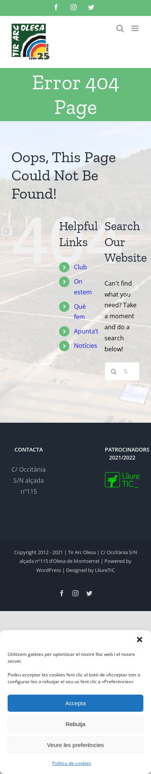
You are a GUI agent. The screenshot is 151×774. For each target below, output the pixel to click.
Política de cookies (71, 763)
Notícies (85, 345)
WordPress (48, 570)
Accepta (75, 703)
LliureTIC (105, 570)
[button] (139, 639)
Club (80, 267)
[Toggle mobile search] (120, 28)
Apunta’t (86, 331)
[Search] (114, 371)
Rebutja (75, 724)
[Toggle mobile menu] (136, 28)
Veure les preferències (75, 745)
